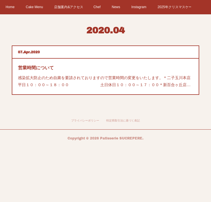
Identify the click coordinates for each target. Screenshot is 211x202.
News (116, 7)
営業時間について (36, 67)
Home (10, 7)
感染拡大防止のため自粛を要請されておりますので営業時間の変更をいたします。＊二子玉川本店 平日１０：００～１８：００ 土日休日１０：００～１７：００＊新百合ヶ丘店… (105, 81)
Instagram (138, 7)
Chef (96, 7)
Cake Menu (34, 7)
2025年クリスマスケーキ (174, 7)
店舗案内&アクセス (68, 7)
